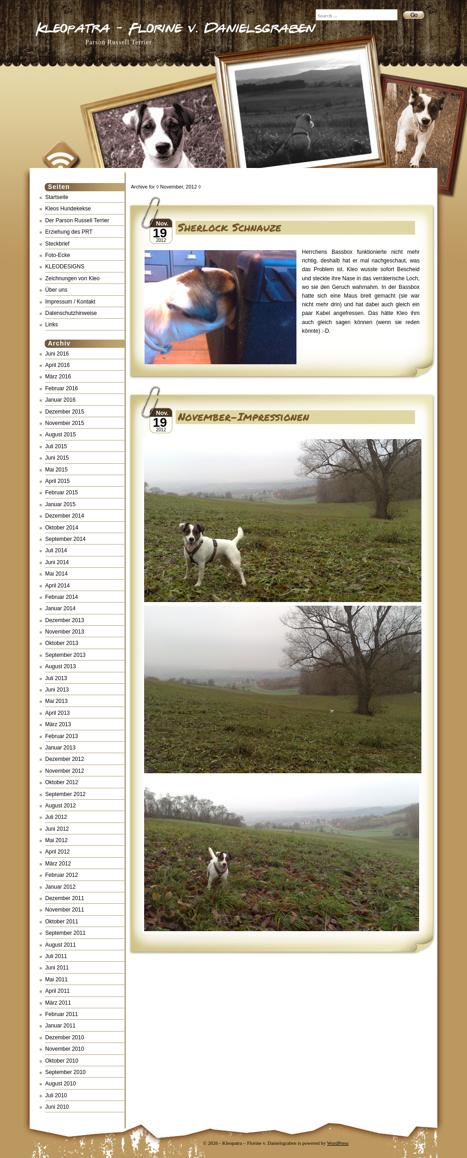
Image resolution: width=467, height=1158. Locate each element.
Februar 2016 (61, 388)
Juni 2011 (57, 967)
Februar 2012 (61, 875)
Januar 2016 (60, 400)
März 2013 (58, 724)
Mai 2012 (56, 840)
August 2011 (60, 945)
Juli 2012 (56, 817)
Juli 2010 (56, 1095)
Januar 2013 (60, 747)
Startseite (56, 197)
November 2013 (64, 632)
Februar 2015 (61, 492)
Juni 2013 (57, 689)
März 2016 (58, 376)
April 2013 (57, 713)
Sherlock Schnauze (229, 227)
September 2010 (65, 1072)
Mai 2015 (56, 469)
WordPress (337, 1143)
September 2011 (65, 933)
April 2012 (57, 852)
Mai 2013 (56, 701)
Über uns (56, 290)
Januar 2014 (60, 608)
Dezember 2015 (64, 412)
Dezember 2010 (64, 1037)
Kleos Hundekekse (68, 208)
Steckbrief (57, 244)
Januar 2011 (60, 1025)
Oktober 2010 (61, 1061)
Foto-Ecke (57, 255)
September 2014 (65, 539)
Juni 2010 (57, 1107)
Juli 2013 (56, 678)
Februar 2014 (61, 597)
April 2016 (57, 365)
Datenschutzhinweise (71, 313)
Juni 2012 (57, 829)
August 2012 (60, 805)
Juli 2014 (56, 550)
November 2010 (64, 1049)
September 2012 (65, 794)
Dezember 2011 (64, 898)
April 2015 (57, 481)
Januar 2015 (60, 504)
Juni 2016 (57, 354)
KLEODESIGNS (64, 266)
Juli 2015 (56, 446)
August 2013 (60, 666)
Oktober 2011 (61, 921)
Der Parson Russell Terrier (77, 220)
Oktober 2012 (61, 782)
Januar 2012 (60, 887)
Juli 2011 (56, 956)
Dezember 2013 (64, 620)
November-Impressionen (243, 416)
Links (51, 324)
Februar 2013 (61, 736)
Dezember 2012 (64, 759)
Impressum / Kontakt (70, 302)
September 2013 (65, 655)
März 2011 (58, 1003)
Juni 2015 (57, 458)
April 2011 (57, 991)
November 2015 (64, 423)
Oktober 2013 (61, 643)
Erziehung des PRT (69, 232)
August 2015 (60, 434)
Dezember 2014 (64, 516)
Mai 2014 (56, 574)
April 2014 (57, 585)
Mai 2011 (56, 979)
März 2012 (58, 863)
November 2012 (64, 771)
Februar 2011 (61, 1014)
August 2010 (60, 1083)
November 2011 (64, 909)
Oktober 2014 (61, 527)
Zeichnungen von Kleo (72, 278)
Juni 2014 (57, 562)
